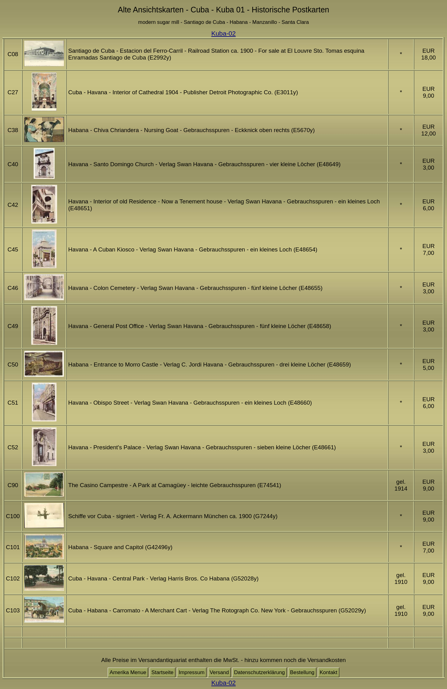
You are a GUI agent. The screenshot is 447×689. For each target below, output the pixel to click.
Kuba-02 (223, 33)
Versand (219, 672)
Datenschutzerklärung (259, 672)
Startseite (162, 672)
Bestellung (302, 672)
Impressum (192, 672)
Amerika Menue (128, 672)
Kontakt (328, 672)
